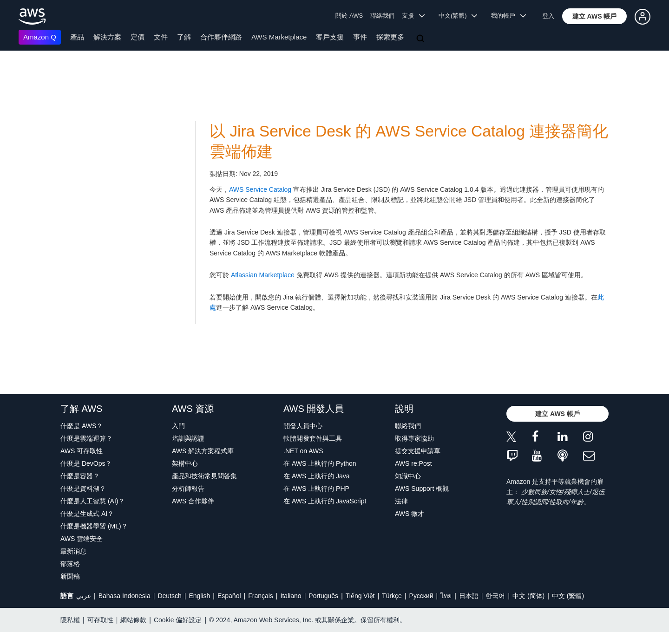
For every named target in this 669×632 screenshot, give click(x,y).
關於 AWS (349, 15)
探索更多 (390, 37)
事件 (360, 37)
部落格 (70, 563)
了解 (184, 37)
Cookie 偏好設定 (178, 620)
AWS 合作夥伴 (193, 501)
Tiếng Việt (360, 595)
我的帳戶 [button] (508, 15)
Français (260, 595)
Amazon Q (39, 37)
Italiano (291, 595)
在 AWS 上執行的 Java (316, 476)
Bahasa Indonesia (124, 595)
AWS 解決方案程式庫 (203, 451)
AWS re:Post (413, 463)
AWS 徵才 (409, 513)
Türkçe (392, 595)
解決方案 (107, 37)
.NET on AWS (303, 451)
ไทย (446, 595)
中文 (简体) (528, 595)
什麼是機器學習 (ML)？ (94, 526)
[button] (594, 16)
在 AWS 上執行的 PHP (316, 488)
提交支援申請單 (417, 451)
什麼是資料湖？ (83, 488)
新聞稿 (70, 576)
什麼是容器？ (79, 476)
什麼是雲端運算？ (86, 438)
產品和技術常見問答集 (204, 476)
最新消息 (73, 551)
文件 (161, 37)
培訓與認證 (188, 438)
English (199, 595)
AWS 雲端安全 (81, 538)
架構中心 (185, 463)
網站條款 (133, 620)
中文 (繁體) (568, 595)
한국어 (495, 595)
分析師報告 (188, 488)
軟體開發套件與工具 (312, 438)
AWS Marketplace (279, 37)
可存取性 (100, 620)
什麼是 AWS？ (81, 426)
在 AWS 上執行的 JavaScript (324, 501)
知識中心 (408, 476)
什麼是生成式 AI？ (87, 513)
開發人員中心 (302, 426)
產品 (77, 37)
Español (229, 595)
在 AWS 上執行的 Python (319, 463)
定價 (137, 37)
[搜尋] (421, 39)
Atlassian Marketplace (263, 275)
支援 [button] (413, 15)
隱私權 (70, 620)
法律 (401, 501)
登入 (548, 16)
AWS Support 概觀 (422, 488)
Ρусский (421, 595)
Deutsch (169, 595)
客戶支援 (330, 37)
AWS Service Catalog (260, 189)
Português (323, 595)
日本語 (469, 595)
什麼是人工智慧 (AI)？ (92, 501)
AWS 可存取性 (81, 451)
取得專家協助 (414, 438)
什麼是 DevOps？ (86, 463)
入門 (178, 426)
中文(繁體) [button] (458, 15)
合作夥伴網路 (221, 37)
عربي (83, 595)
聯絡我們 (382, 15)
